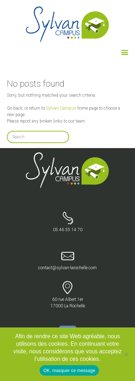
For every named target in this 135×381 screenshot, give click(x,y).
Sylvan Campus (61, 108)
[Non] (126, 354)
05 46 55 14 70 (67, 221)
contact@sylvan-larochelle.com (67, 259)
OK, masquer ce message (69, 370)
